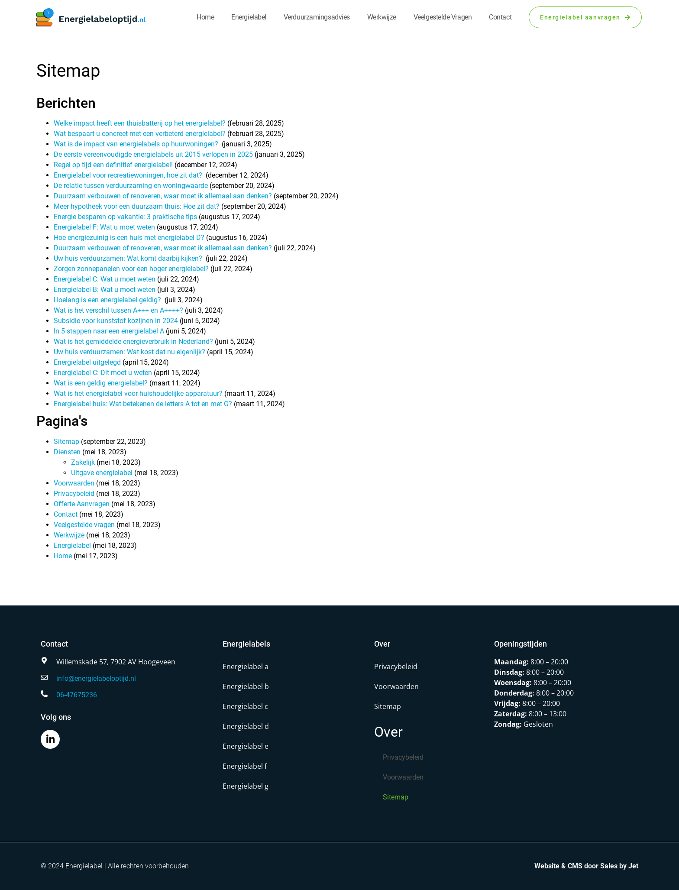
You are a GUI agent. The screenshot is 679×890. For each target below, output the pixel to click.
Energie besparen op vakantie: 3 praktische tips (125, 217)
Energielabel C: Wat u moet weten (104, 279)
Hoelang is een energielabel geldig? (108, 300)
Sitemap (66, 441)
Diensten (67, 452)
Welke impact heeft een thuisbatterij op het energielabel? (140, 123)
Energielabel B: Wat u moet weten (104, 289)
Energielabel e (245, 746)
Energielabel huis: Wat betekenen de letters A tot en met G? (143, 404)
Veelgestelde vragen (443, 17)
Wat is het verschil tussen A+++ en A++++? (118, 310)
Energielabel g (245, 786)
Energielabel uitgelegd (87, 362)
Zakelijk (83, 462)
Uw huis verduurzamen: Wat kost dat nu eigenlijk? (129, 352)
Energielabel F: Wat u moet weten (104, 227)
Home (205, 17)
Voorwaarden (74, 483)
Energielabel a (245, 666)
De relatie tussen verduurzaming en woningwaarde (131, 185)
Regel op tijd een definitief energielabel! (113, 165)
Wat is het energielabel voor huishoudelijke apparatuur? (138, 393)
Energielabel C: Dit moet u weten (103, 373)
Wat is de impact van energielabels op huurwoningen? (137, 144)
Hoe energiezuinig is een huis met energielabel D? (129, 237)
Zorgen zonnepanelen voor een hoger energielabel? (131, 269)
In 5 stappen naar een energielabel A (109, 331)
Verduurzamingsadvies (317, 17)
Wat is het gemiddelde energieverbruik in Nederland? (133, 341)
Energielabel (248, 17)
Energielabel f (245, 766)
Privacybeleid (74, 493)
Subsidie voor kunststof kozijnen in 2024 (116, 321)
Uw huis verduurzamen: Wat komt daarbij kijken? (129, 258)
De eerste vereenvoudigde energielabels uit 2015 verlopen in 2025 (153, 154)
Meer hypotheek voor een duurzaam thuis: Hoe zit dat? (137, 206)
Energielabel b (246, 686)
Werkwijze (381, 17)
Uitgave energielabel (102, 473)
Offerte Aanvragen (82, 504)
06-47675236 (76, 695)
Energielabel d (246, 726)
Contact (500, 17)
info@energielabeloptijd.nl (96, 678)
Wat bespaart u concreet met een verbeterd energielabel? (140, 133)
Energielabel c (245, 706)
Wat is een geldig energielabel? (101, 383)
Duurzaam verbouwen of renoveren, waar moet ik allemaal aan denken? (163, 196)
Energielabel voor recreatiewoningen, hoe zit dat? (129, 175)
